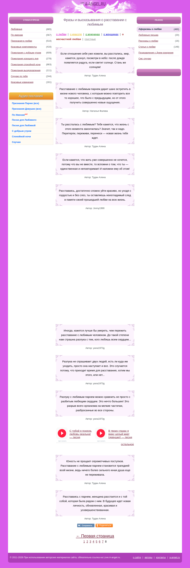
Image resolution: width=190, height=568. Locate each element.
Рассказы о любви (148, 41)
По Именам (20, 114)
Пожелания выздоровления (25, 70)
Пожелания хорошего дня (24, 58)
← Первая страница (95, 536)
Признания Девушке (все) (26, 108)
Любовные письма (148, 35)
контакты (161, 557)
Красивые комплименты (24, 46)
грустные (90, 39)
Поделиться (105, 525)
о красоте (76, 34)
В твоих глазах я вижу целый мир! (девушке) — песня (120, 434)
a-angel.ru (174, 557)
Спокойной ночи (21, 136)
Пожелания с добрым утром (26, 52)
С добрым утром (21, 131)
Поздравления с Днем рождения (155, 52)
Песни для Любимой (23, 125)
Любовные (16, 29)
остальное (127, 444)
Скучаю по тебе (19, 76)
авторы (148, 557)
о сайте (137, 557)
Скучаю (16, 142)
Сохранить (87, 525)
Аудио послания (31, 96)
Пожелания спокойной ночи (25, 64)
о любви (61, 34)
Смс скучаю (144, 58)
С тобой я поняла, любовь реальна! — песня (81, 434)
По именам (17, 35)
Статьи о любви (147, 46)
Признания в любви (21, 41)
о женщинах (111, 34)
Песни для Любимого (24, 120)
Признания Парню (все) (25, 103)
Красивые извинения (22, 82)
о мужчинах (92, 34)
